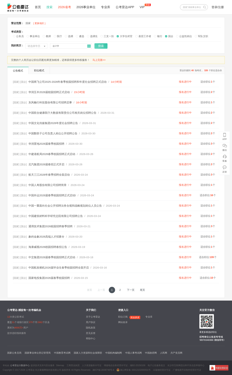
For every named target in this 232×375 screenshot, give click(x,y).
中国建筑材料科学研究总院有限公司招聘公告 (55, 215)
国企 (170, 36)
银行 (159, 36)
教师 (48, 36)
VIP (142, 7)
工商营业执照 (73, 365)
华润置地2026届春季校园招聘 (46, 143)
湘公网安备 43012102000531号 (134, 369)
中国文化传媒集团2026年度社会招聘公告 (53, 123)
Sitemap (60, 365)
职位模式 (39, 70)
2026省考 (64, 7)
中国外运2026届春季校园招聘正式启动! (52, 195)
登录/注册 (218, 7)
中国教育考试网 (62, 352)
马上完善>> (98, 59)
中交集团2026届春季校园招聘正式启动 (51, 257)
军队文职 (203, 36)
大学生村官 (126, 36)
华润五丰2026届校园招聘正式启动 (49, 92)
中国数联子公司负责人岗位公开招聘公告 (52, 133)
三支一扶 (109, 36)
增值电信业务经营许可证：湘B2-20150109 (124, 365)
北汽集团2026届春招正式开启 (46, 164)
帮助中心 (90, 338)
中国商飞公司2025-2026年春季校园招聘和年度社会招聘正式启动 (67, 81)
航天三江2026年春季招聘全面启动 (49, 174)
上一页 (101, 289)
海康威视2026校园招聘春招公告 (47, 246)
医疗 (59, 36)
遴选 (81, 36)
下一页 (130, 289)
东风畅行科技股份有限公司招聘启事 (50, 102)
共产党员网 (176, 352)
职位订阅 (123, 316)
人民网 (163, 352)
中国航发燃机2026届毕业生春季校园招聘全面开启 (58, 267)
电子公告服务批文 (156, 365)
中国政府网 (151, 352)
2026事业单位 (86, 7)
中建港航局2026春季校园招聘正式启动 (51, 154)
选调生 (94, 36)
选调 (70, 36)
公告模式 (18, 70)
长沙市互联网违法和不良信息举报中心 (185, 365)
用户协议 (90, 322)
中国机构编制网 (113, 352)
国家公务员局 (14, 352)
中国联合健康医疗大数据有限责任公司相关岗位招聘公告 (62, 112)
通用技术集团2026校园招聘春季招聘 (50, 226)
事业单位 (35, 36)
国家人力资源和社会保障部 (88, 352)
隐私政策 (90, 327)
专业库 (105, 7)
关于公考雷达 (93, 316)
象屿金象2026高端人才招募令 (46, 236)
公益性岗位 (185, 36)
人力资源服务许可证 (92, 365)
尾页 (142, 289)
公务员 (20, 36)
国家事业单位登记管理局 (38, 352)
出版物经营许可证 (162, 370)
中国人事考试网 (133, 352)
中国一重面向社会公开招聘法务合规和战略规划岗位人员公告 (65, 205)
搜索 (49, 7)
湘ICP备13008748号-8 (103, 370)
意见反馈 (90, 333)
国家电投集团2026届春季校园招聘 (49, 277)
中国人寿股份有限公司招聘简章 (47, 185)
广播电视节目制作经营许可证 (187, 370)
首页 (38, 7)
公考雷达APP (125, 7)
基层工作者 (144, 36)
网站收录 (123, 322)
